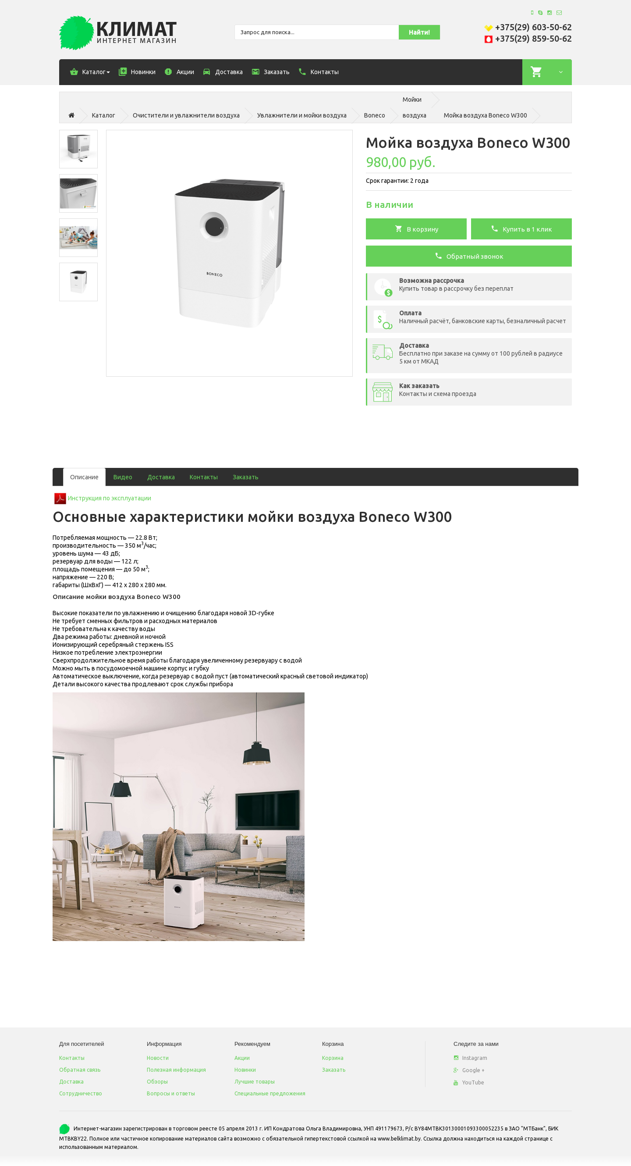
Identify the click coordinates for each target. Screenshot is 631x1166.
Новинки (245, 1070)
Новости (158, 1058)
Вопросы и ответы (171, 1093)
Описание (84, 477)
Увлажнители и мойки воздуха (302, 115)
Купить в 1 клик (521, 228)
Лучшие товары (254, 1081)
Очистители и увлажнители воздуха (186, 115)
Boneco (374, 115)
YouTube (469, 1082)
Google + (469, 1070)
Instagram (470, 1058)
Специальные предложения (269, 1093)
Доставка (161, 477)
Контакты (204, 477)
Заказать (246, 477)
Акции (242, 1058)
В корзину (416, 228)
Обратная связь (79, 1070)
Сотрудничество (80, 1093)
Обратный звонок (469, 255)
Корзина (333, 1058)
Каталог (103, 115)
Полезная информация (176, 1070)
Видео (122, 477)
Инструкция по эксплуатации (109, 498)
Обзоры (157, 1081)
